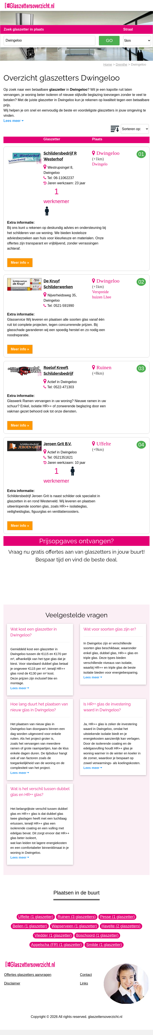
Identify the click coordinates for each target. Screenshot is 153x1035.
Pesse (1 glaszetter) (117, 917)
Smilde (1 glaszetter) (104, 945)
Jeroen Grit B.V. (57, 443)
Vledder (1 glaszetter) (53, 935)
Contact (86, 975)
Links (84, 983)
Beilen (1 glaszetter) (30, 926)
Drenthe (121, 64)
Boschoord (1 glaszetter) (97, 935)
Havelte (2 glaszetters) (121, 926)
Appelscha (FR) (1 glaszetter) (56, 945)
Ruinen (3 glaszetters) (77, 917)
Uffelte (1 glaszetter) (35, 917)
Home (107, 64)
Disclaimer (12, 983)
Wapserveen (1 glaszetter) (74, 926)
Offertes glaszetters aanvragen (27, 975)
